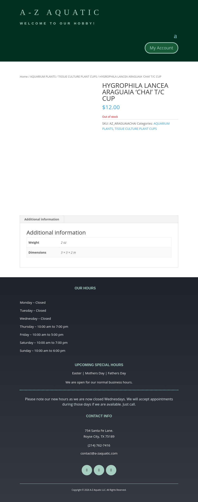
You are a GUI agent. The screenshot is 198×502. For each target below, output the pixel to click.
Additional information (41, 219)
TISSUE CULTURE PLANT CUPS (77, 76)
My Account (161, 48)
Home (24, 76)
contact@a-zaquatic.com (99, 453)
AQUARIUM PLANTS (43, 76)
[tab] (41, 219)
